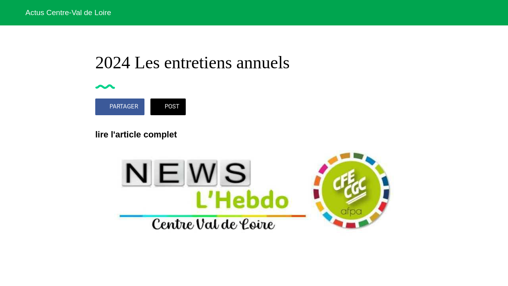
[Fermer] (12, 12)
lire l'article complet (136, 134)
